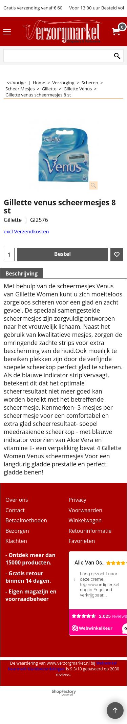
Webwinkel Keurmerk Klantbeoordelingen (62, 666)
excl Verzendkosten (26, 231)
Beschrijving (21, 273)
